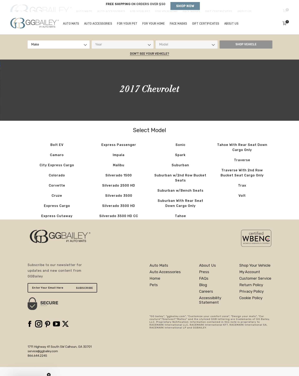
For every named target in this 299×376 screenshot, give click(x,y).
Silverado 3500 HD (118, 215)
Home (155, 287)
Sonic (180, 154)
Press (204, 281)
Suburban (180, 174)
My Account (249, 281)
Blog (203, 294)
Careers (206, 300)
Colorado (57, 184)
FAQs (203, 287)
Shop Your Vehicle (255, 274)
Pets (154, 294)
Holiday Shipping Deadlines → (135, 8)
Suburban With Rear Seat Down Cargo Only (180, 212)
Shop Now (185, 6)
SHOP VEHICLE (246, 53)
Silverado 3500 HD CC (118, 225)
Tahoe (180, 225)
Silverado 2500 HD (118, 194)
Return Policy (251, 294)
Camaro (57, 164)
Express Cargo (57, 215)
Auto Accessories (165, 281)
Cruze (57, 204)
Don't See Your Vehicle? (149, 62)
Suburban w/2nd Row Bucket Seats (180, 186)
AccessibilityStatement (210, 309)
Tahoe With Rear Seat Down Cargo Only (242, 156)
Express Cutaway (57, 225)
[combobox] (59, 53)
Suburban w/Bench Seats (180, 199)
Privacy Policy (251, 300)
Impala (119, 164)
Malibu (118, 174)
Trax (242, 194)
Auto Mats (159, 274)
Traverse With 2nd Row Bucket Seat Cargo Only (242, 181)
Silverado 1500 (118, 184)
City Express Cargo (57, 174)
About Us (207, 274)
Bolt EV (57, 154)
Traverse (242, 169)
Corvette (57, 194)
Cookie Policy (250, 307)
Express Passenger (118, 154)
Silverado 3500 (118, 204)
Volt (242, 204)
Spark (180, 164)
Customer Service (255, 287)
